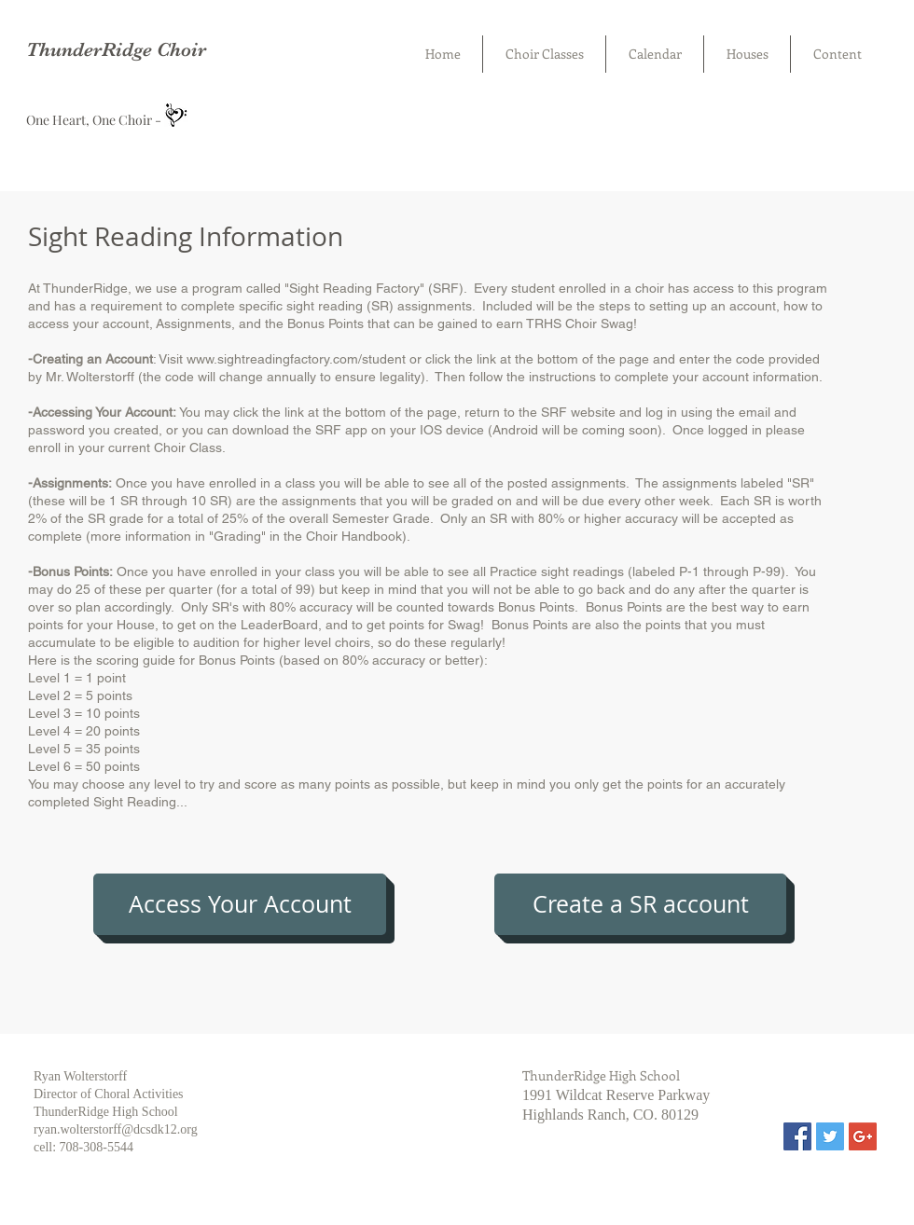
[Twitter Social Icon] (830, 1136)
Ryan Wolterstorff (80, 1076)
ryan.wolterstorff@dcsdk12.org (116, 1129)
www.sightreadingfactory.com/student (296, 358)
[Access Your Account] (239, 904)
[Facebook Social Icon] (797, 1136)
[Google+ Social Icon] (863, 1136)
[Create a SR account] (640, 904)
